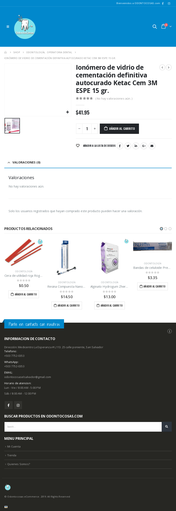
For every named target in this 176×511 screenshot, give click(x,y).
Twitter (127, 145)
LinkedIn (136, 145)
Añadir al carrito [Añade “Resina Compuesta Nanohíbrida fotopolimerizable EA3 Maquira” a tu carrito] (68, 305)
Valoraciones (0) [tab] (26, 162)
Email (152, 145)
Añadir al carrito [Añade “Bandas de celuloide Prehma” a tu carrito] (154, 286)
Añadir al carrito (122, 128)
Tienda (11, 456)
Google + (143, 145)
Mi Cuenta (14, 447)
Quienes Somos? (18, 464)
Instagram (18, 406)
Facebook (119, 145)
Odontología (23, 271)
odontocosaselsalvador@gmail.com (27, 377)
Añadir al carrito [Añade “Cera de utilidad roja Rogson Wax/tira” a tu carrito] (26, 294)
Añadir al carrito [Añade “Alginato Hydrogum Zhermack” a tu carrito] (111, 305)
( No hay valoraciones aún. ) (114, 98)
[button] (161, 228)
